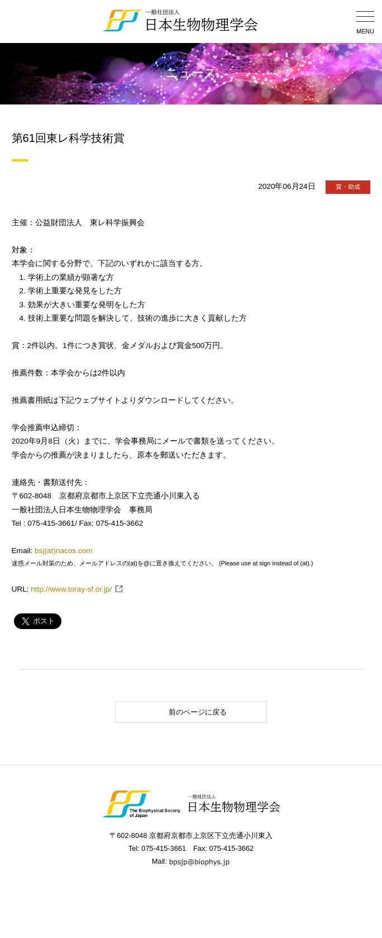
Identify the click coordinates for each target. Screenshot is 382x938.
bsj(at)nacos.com (64, 550)
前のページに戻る (174, 712)
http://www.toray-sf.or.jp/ (71, 589)
